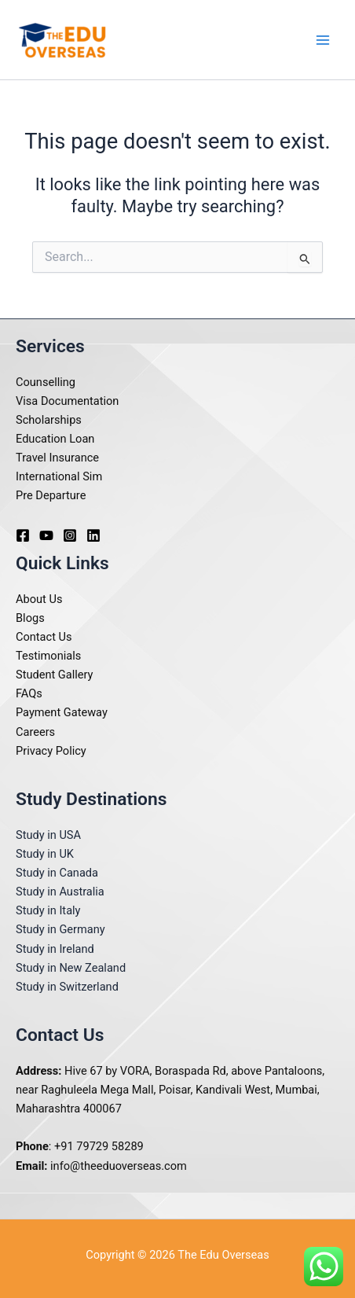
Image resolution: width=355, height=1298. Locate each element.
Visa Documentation (67, 401)
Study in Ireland (55, 949)
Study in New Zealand (71, 968)
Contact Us (44, 637)
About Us (39, 599)
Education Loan (55, 439)
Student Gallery (54, 674)
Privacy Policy (51, 751)
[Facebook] (23, 535)
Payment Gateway (62, 712)
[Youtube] (46, 535)
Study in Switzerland (67, 987)
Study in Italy (48, 910)
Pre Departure (51, 495)
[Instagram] (70, 535)
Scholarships (49, 420)
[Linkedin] (93, 535)
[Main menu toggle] (322, 40)
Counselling (45, 382)
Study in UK (45, 854)
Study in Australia (60, 891)
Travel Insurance (57, 457)
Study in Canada (57, 873)
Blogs (30, 618)
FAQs (29, 693)
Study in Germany (60, 929)
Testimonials (48, 656)
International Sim (59, 476)
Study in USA (48, 835)
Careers (35, 732)
